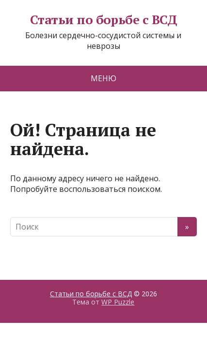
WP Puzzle (117, 301)
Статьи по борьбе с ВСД (103, 19)
